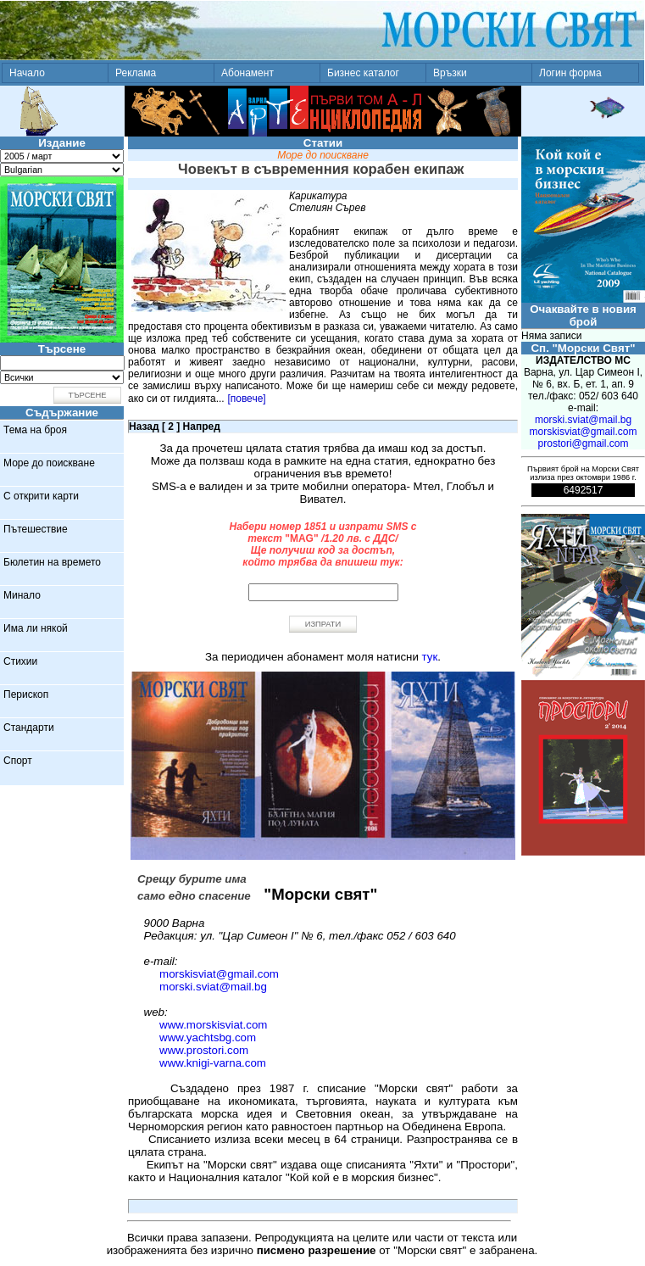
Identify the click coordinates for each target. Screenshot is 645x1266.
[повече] (246, 398)
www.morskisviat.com (213, 1024)
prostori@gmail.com (583, 443)
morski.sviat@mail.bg (213, 986)
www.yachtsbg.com (207, 1037)
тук (430, 656)
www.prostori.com (203, 1050)
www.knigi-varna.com (212, 1063)
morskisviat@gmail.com (219, 974)
